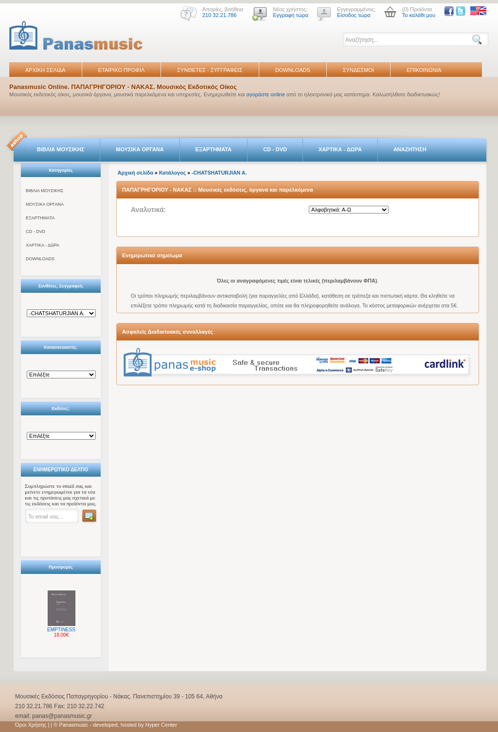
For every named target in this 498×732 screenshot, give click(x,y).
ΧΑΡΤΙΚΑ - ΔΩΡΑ (340, 149)
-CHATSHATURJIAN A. (219, 173)
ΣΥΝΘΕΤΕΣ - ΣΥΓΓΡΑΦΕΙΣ (209, 70)
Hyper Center (161, 725)
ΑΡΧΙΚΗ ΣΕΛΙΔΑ (45, 70)
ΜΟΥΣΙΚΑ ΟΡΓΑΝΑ (140, 149)
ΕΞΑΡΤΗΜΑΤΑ (213, 149)
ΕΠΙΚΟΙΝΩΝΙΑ (424, 70)
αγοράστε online (266, 94)
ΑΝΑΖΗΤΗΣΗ (410, 149)
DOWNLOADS (292, 70)
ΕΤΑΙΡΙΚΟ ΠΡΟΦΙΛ (121, 70)
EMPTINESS (61, 629)
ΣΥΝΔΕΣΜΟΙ (358, 70)
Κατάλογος (172, 173)
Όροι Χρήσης (30, 725)
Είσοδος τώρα (354, 15)
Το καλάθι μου (418, 15)
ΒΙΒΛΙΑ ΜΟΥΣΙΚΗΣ (60, 149)
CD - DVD (275, 149)
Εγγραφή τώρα (290, 15)
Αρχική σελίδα (135, 173)
